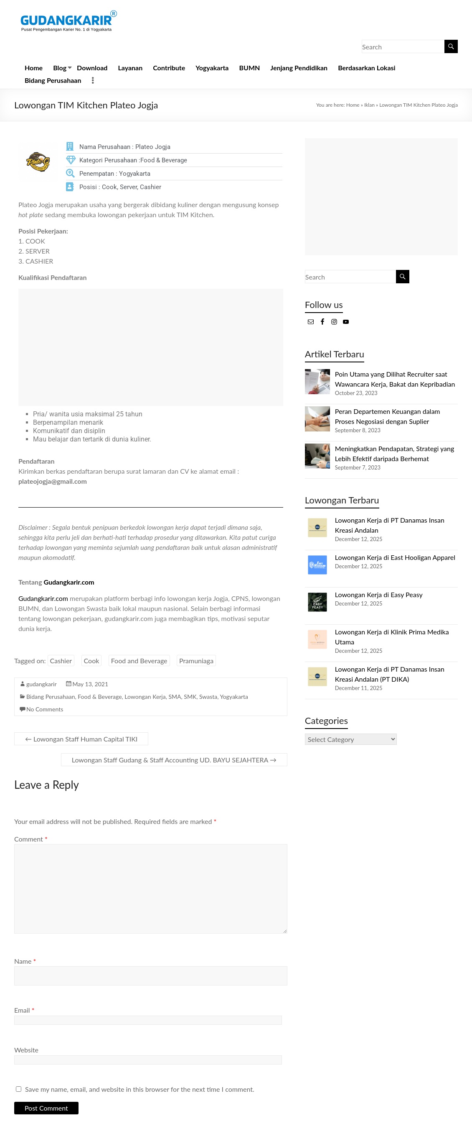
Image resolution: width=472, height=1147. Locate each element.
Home (34, 68)
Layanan (130, 68)
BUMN (249, 68)
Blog (59, 68)
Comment (31, 839)
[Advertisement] (150, 347)
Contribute (169, 68)
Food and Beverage (139, 661)
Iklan (369, 105)
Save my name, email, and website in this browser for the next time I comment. (139, 1089)
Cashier (61, 661)
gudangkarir (41, 684)
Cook (91, 661)
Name (25, 961)
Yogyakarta (211, 68)
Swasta (208, 696)
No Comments (44, 709)
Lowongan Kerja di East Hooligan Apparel (395, 557)
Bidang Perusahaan (53, 80)
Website (26, 1050)
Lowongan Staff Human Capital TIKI (81, 739)
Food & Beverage (100, 696)
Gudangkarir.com (68, 582)
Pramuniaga (196, 661)
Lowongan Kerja (144, 696)
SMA (174, 696)
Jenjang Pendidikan (298, 68)
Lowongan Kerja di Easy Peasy (379, 594)
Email (24, 1010)
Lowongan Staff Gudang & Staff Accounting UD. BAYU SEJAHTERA (174, 760)
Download (92, 68)
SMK (190, 696)
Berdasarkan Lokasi (366, 68)
